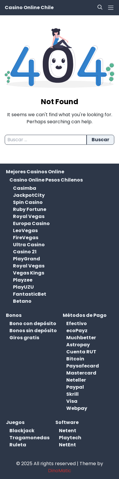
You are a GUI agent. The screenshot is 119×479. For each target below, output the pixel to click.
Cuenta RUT (81, 351)
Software (67, 422)
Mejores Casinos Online (35, 171)
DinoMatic (59, 470)
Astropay (78, 344)
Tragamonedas (29, 437)
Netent (67, 430)
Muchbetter (81, 337)
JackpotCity (29, 195)
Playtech (70, 437)
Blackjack (21, 430)
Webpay (76, 408)
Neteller (76, 380)
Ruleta (17, 444)
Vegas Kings (28, 273)
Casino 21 (25, 251)
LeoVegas (25, 230)
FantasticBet (29, 294)
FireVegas (25, 237)
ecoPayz (76, 330)
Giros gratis (24, 337)
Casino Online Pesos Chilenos (46, 180)
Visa (71, 401)
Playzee (22, 280)
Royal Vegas (28, 216)
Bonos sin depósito (33, 330)
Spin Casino (28, 202)
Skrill (72, 394)
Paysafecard (82, 365)
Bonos (14, 315)
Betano (22, 301)
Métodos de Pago (85, 315)
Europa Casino (31, 223)
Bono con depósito (32, 323)
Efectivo (76, 323)
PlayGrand (26, 258)
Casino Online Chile (29, 7)
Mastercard (81, 373)
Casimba (24, 188)
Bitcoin (75, 358)
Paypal (75, 387)
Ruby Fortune (29, 209)
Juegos (15, 422)
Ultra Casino (29, 244)
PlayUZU (23, 287)
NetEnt (67, 444)
